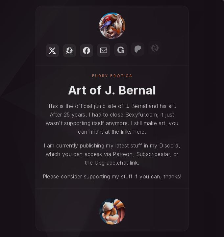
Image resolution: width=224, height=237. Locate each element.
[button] (52, 50)
